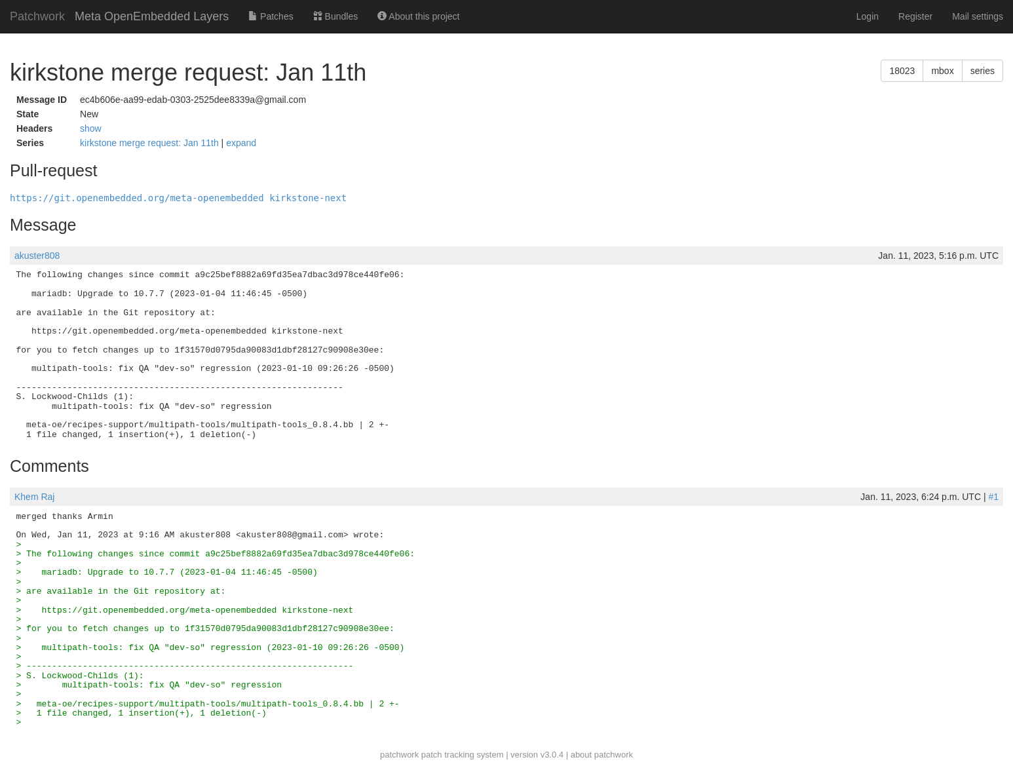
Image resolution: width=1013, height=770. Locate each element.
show (91, 128)
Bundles (335, 16)
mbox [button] (942, 71)
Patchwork (37, 16)
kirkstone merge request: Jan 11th (150, 143)
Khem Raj (34, 496)
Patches (270, 16)
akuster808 (37, 255)
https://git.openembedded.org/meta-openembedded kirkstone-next (178, 198)
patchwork (399, 755)
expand (241, 143)
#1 (993, 496)
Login (867, 16)
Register (915, 16)
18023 (902, 71)
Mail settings (977, 16)
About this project (418, 16)
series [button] (982, 71)
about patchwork (602, 755)
